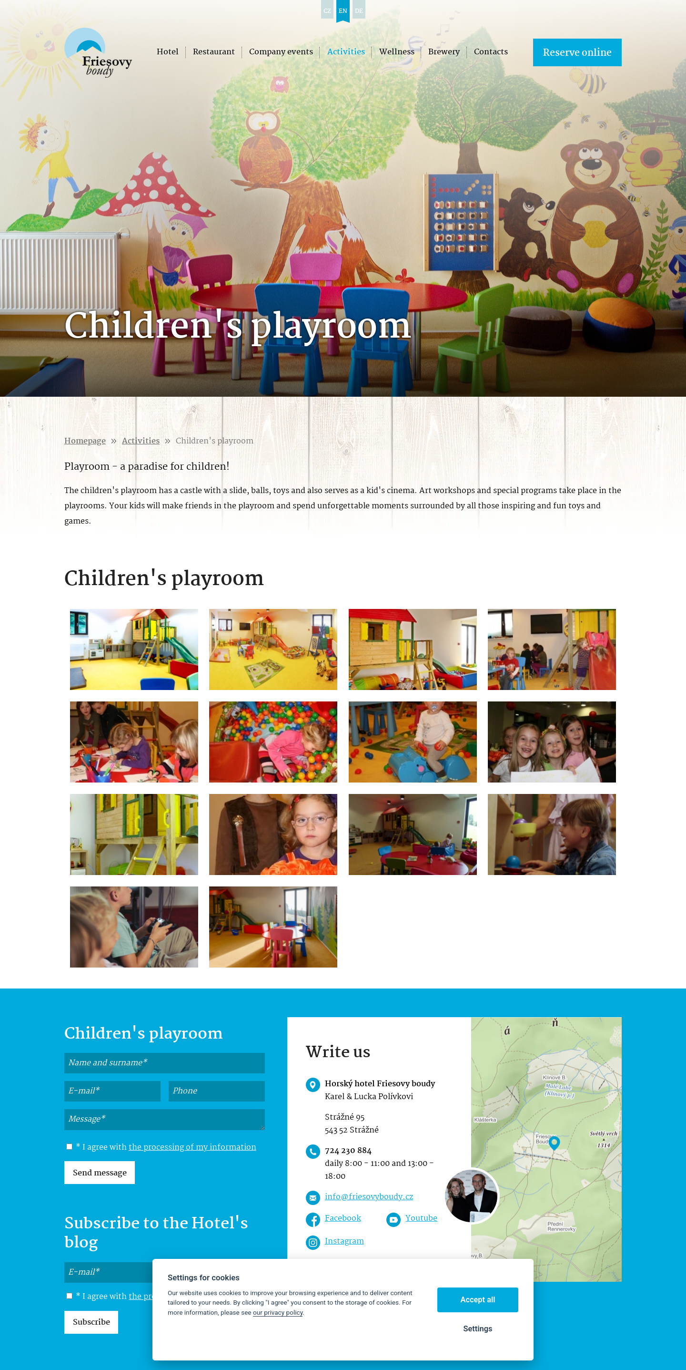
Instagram (344, 1241)
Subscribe (91, 1322)
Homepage (85, 441)
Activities (141, 441)
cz (327, 11)
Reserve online (577, 53)
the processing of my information (192, 1147)
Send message (100, 1173)
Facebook (343, 1218)
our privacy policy (278, 1312)
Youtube (421, 1218)
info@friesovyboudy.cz (369, 1197)
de (359, 11)
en (343, 11)
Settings (477, 1328)
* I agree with (161, 1148)
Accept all (478, 1299)
